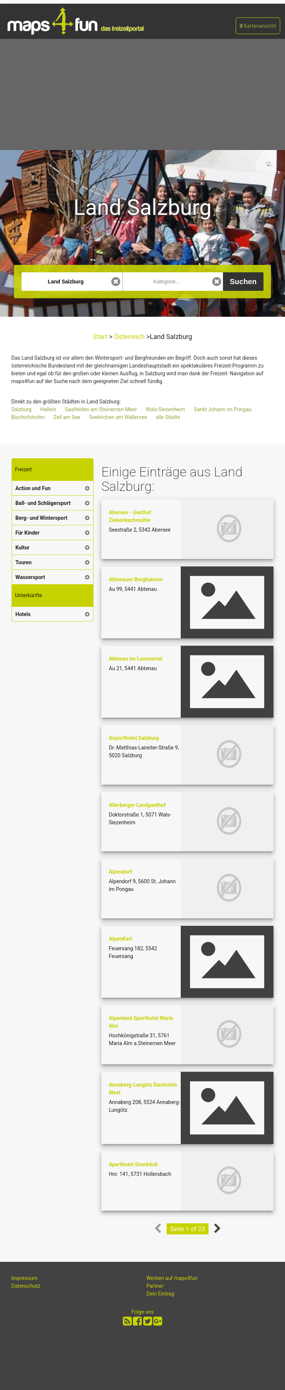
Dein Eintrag (160, 1294)
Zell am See (66, 417)
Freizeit (23, 469)
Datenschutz (26, 1286)
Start (101, 336)
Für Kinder (28, 533)
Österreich (129, 336)
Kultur (23, 548)
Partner (155, 1286)
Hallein (48, 409)
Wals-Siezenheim (165, 409)
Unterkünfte (28, 595)
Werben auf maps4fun (172, 1278)
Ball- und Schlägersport (43, 503)
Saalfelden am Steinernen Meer (101, 409)
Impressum (24, 1278)
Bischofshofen (28, 417)
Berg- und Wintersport (42, 518)
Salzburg (22, 409)
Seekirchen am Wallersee (118, 417)
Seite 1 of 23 (187, 1229)
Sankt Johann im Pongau (223, 409)
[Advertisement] (142, 94)
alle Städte (168, 417)
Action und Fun (33, 488)
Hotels (23, 614)
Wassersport (30, 577)
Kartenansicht (258, 26)
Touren (24, 562)
